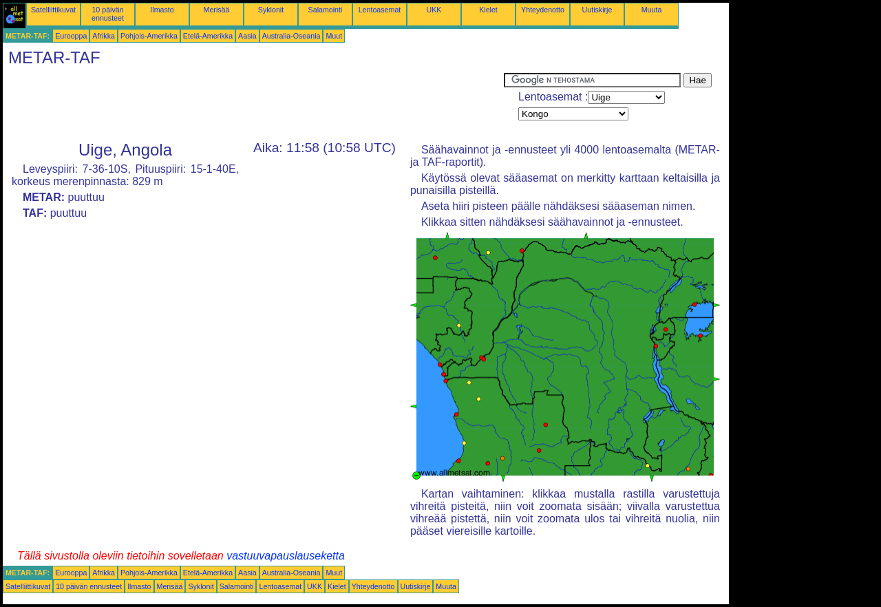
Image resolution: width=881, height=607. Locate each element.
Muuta (651, 10)
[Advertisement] (253, 104)
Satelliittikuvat (53, 10)
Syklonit (271, 10)
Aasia (247, 36)
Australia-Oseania (291, 36)
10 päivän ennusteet (108, 14)
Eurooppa (71, 36)
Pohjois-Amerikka (149, 36)
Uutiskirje (597, 10)
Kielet (488, 10)
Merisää (217, 10)
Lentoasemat (380, 10)
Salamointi (325, 10)
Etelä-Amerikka (208, 36)
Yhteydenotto (542, 10)
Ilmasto (161, 10)
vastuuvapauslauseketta (285, 556)
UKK (434, 10)
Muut (334, 36)
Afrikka (103, 36)
